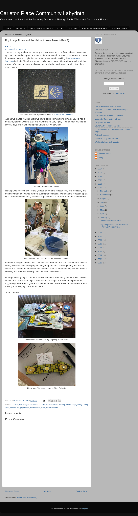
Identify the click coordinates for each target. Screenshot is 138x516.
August (103, 198)
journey (62, 404)
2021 (100, 180)
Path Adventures (102, 135)
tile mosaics (35, 408)
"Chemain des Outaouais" (63, 115)
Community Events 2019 (110, 221)
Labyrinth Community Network (108, 119)
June (102, 206)
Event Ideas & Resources (94, 28)
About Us (20, 28)
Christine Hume (104, 154)
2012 (100, 255)
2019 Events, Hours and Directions (47, 28)
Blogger (84, 509)
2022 (100, 176)
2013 (100, 251)
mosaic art (14, 408)
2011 (100, 259)
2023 (100, 172)
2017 (100, 236)
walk (43, 408)
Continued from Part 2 (15, 49)
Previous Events (119, 28)
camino (15, 404)
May (102, 210)
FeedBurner (119, 93)
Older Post (82, 491)
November (105, 191)
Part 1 (8, 46)
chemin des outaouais (48, 404)
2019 (100, 188)
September (105, 195)
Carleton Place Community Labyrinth (42, 13)
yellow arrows (52, 408)
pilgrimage (24, 408)
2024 (100, 169)
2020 (100, 184)
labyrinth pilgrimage (74, 404)
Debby (100, 157)
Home (8, 28)
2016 (100, 240)
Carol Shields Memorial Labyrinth (109, 115)
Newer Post (12, 491)
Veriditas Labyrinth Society (106, 138)
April (102, 214)
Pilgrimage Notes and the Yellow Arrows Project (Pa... (114, 226)
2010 (100, 263)
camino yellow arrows (28, 404)
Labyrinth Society (102, 122)
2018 (100, 233)
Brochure (73, 28)
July (102, 202)
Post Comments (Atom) (27, 497)
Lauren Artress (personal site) (107, 126)
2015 (100, 244)
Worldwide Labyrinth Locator (107, 142)
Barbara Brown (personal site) (108, 106)
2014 (100, 248)
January (104, 217)
